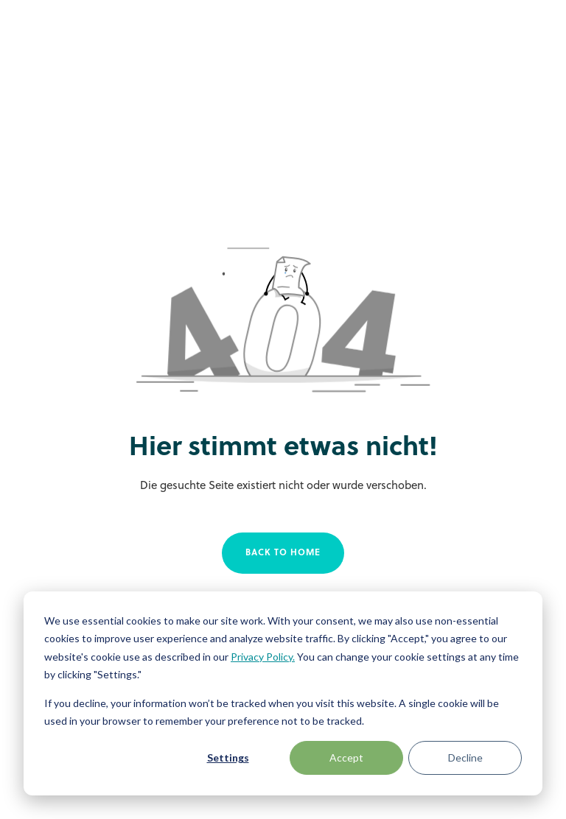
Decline (465, 757)
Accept (346, 757)
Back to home (283, 553)
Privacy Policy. (263, 656)
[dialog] (283, 693)
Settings (228, 757)
